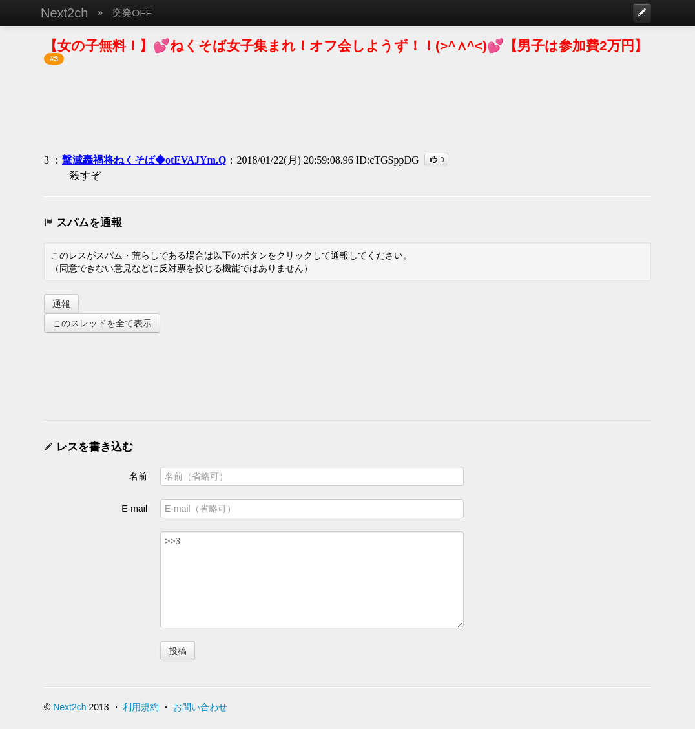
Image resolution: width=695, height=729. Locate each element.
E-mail (134, 508)
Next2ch (64, 13)
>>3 (312, 579)
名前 (138, 476)
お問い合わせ (200, 707)
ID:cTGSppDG (387, 159)
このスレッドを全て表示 (102, 323)
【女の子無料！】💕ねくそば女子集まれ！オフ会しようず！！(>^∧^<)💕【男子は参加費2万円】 (346, 45)
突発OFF (132, 12)
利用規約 (141, 707)
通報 (61, 304)
